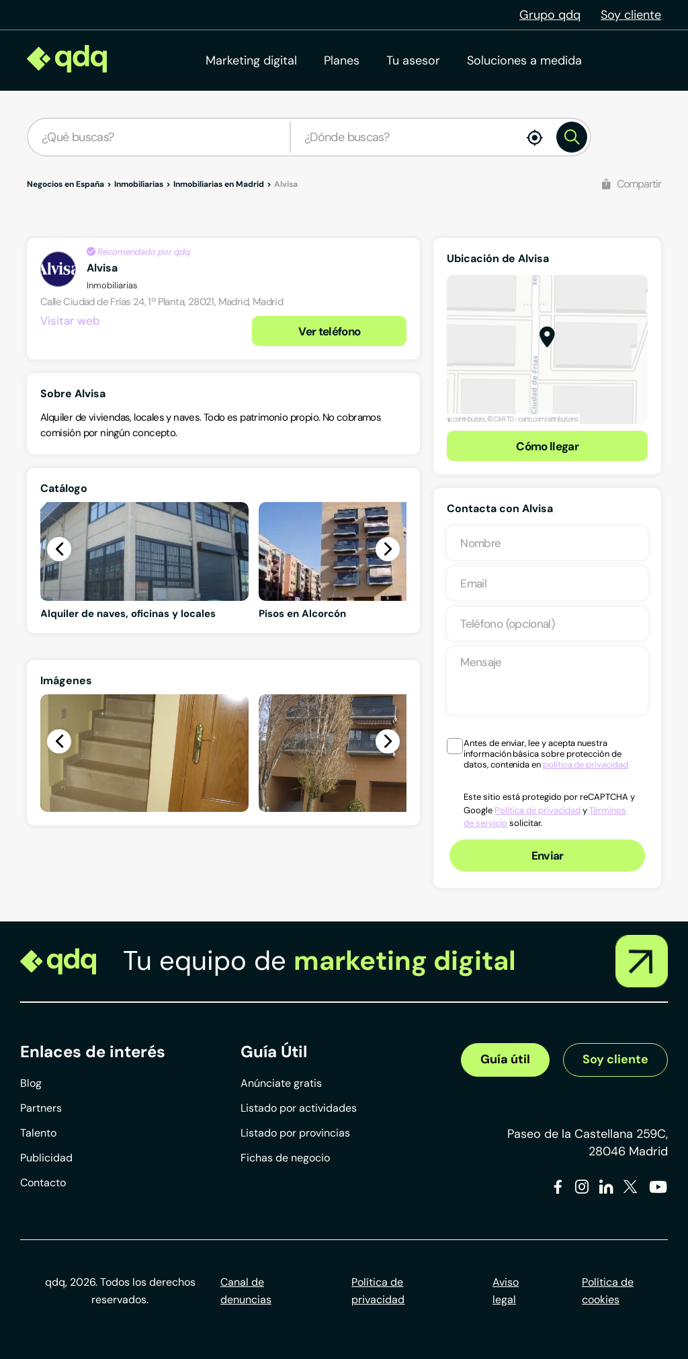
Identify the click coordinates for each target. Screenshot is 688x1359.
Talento (38, 1133)
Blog (31, 1083)
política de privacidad (585, 764)
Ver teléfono (329, 331)
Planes (341, 60)
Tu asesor (413, 60)
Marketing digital (251, 60)
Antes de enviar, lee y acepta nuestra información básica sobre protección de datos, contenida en (546, 754)
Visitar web (70, 320)
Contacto (43, 1183)
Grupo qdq (549, 15)
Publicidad (46, 1158)
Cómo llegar (547, 446)
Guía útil (505, 1059)
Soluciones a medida (524, 60)
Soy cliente (631, 15)
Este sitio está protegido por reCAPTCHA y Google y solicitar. (549, 810)
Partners (41, 1108)
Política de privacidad (537, 810)
